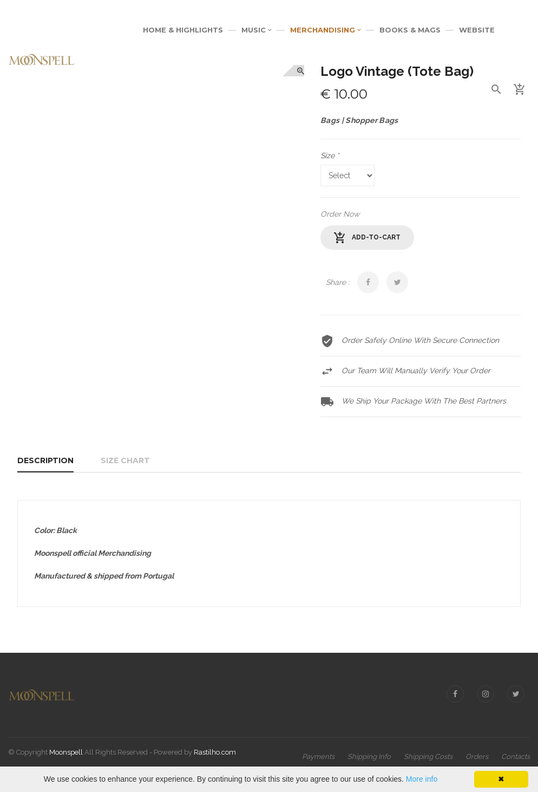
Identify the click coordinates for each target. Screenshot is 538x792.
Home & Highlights (183, 29)
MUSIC (256, 29)
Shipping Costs (428, 756)
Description (45, 460)
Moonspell (66, 752)
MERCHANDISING (325, 29)
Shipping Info (369, 756)
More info (421, 779)
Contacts (515, 756)
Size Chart (125, 460)
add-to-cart (367, 237)
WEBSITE (477, 29)
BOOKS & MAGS (410, 29)
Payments (318, 756)
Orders (476, 756)
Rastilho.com (215, 752)
